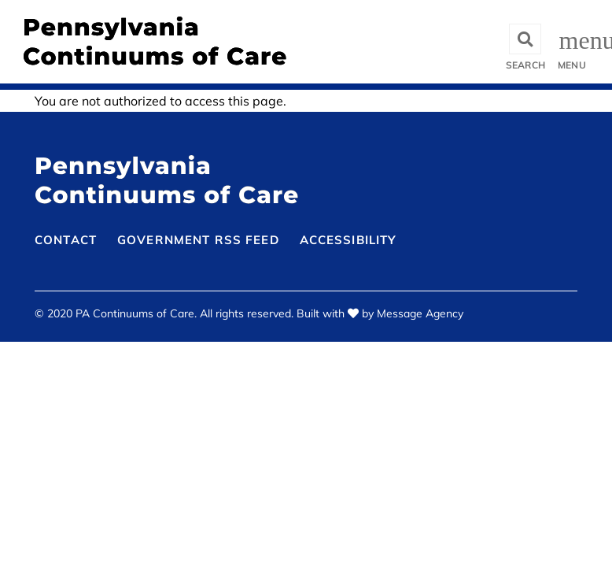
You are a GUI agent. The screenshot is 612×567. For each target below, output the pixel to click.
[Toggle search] (525, 42)
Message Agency (420, 313)
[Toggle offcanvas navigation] (573, 42)
